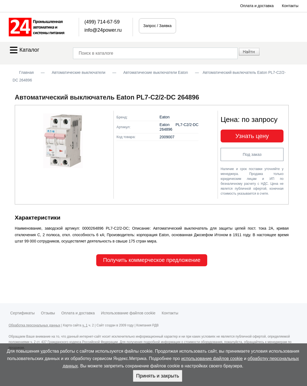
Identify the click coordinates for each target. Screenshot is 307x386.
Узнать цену (252, 136)
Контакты (290, 6)
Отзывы (48, 313)
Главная (26, 72)
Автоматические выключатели (78, 72)
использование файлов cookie (212, 358)
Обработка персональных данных (34, 325)
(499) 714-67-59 (102, 22)
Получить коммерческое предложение (151, 260)
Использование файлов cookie (128, 313)
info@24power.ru (103, 30)
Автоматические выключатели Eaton (155, 72)
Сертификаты (22, 313)
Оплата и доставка (257, 6)
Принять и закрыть (157, 376)
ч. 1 (85, 325)
